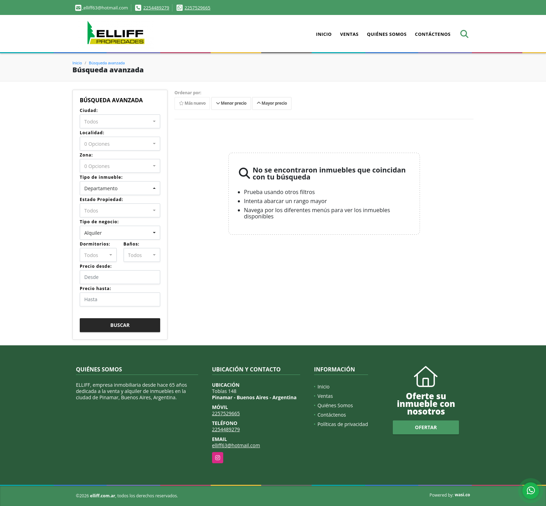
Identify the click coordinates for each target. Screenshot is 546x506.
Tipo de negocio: (99, 222)
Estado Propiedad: (101, 199)
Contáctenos (433, 34)
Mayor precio (272, 103)
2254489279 (156, 8)
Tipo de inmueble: (101, 177)
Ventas (349, 34)
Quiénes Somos (387, 34)
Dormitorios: (95, 244)
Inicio (324, 34)
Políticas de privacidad (343, 424)
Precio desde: (96, 266)
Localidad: (92, 133)
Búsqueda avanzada (107, 62)
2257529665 (197, 8)
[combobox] (120, 121)
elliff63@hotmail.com (236, 445)
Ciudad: (89, 110)
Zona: (86, 155)
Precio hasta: (95, 288)
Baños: (132, 244)
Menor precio (231, 103)
